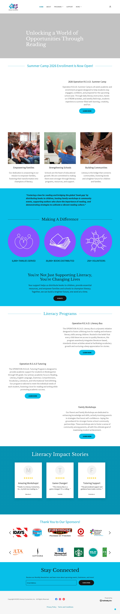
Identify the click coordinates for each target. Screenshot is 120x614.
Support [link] (69, 7)
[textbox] (51, 582)
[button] (110, 7)
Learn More (87, 436)
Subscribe (86, 583)
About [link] (48, 7)
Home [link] (41, 7)
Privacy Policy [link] (51, 607)
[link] (13, 6)
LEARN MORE (87, 111)
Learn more (87, 353)
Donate (60, 298)
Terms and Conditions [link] (65, 607)
